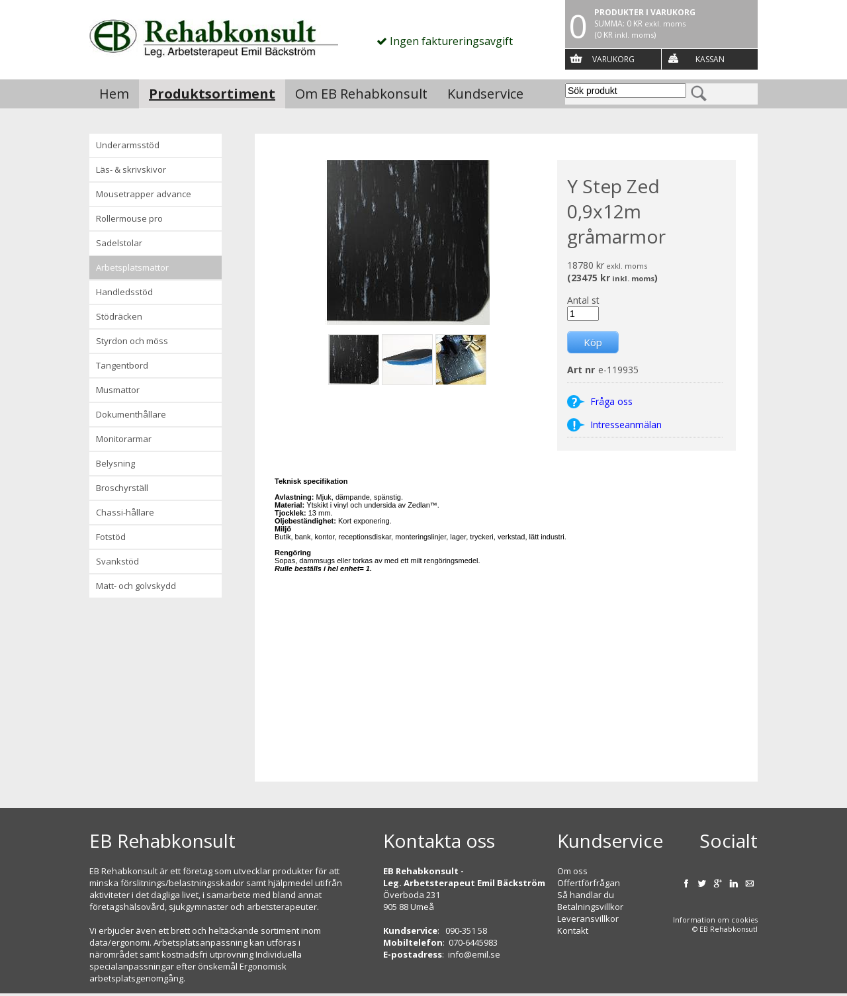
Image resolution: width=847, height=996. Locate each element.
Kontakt (572, 930)
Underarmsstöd (127, 145)
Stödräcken (119, 316)
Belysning (115, 463)
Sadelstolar (119, 243)
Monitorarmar (124, 439)
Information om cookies (715, 920)
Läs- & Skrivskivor (131, 169)
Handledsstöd (124, 292)
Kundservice (485, 94)
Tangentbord (122, 365)
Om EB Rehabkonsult (361, 94)
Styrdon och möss (132, 341)
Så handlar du (585, 895)
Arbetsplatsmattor (132, 267)
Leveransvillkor (588, 919)
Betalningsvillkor (590, 907)
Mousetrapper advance (143, 194)
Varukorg (613, 59)
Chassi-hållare (125, 512)
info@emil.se (474, 954)
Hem (114, 94)
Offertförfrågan (588, 883)
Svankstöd (117, 561)
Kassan (710, 59)
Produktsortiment (212, 94)
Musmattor (118, 390)
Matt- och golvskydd (136, 586)
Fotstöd (111, 537)
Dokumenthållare (131, 414)
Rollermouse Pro (129, 218)
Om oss (572, 871)
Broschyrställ (122, 488)
